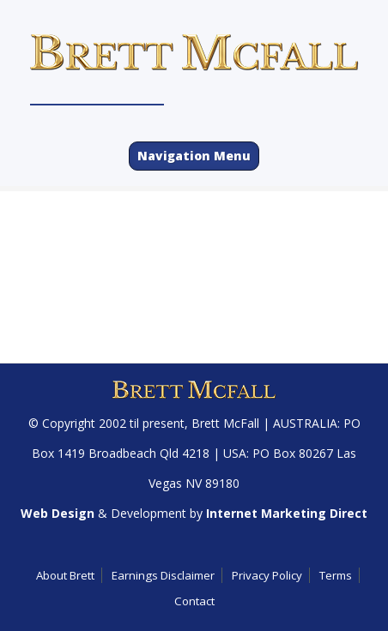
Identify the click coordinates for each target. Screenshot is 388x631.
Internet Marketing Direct (286, 513)
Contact (194, 601)
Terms (335, 575)
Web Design (57, 513)
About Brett (65, 575)
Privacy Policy (267, 575)
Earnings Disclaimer (163, 575)
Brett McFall (225, 423)
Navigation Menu (194, 155)
